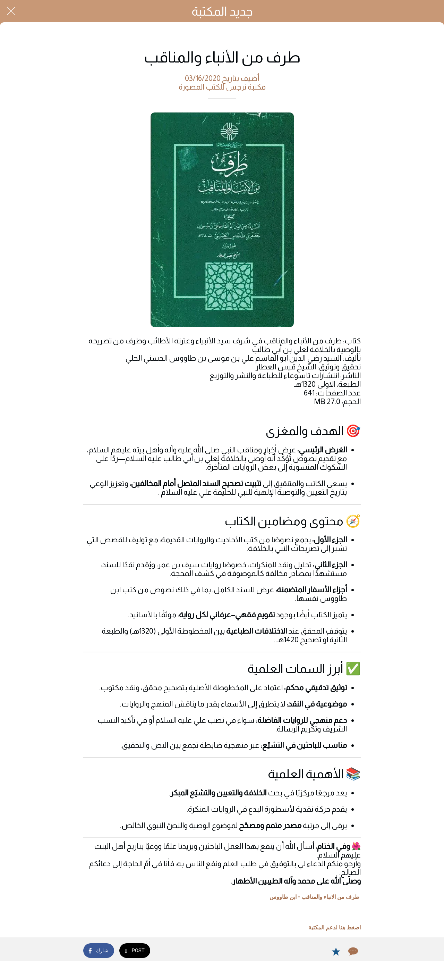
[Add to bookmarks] (335, 951)
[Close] (11, 11)
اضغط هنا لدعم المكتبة (334, 927)
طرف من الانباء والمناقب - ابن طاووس (314, 897)
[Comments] (352, 951)
